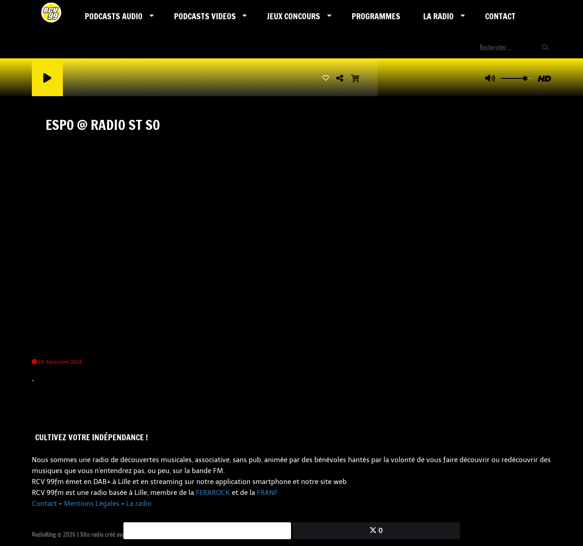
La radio (139, 504)
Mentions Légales (91, 504)
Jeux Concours (293, 16)
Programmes (376, 16)
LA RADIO (438, 16)
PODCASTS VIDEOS (205, 16)
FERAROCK (213, 493)
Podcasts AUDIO (114, 16)
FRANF (267, 493)
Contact (500, 16)
